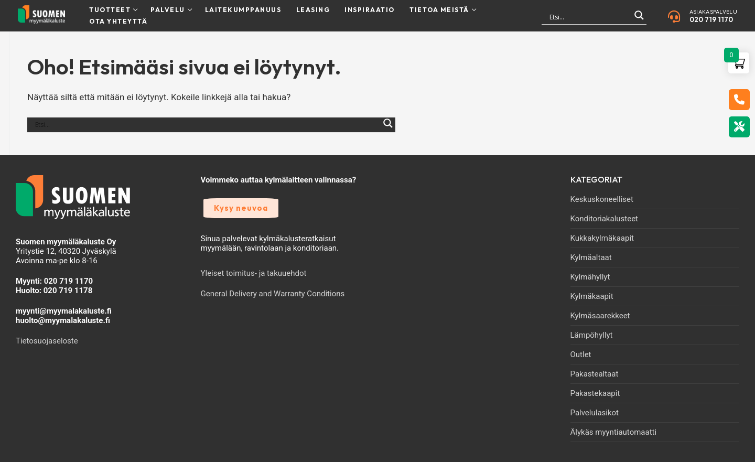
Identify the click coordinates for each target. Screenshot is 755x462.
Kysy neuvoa (241, 208)
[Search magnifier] (639, 19)
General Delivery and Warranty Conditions (273, 293)
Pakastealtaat (594, 374)
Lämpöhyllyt (591, 335)
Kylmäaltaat (591, 257)
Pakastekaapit (595, 393)
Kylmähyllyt (590, 277)
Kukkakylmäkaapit (602, 238)
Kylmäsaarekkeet (600, 315)
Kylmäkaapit (591, 296)
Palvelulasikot (594, 412)
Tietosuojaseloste (47, 341)
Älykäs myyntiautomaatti (613, 432)
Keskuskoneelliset (601, 199)
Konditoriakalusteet (604, 218)
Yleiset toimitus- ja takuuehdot (254, 273)
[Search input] (589, 16)
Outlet (580, 354)
